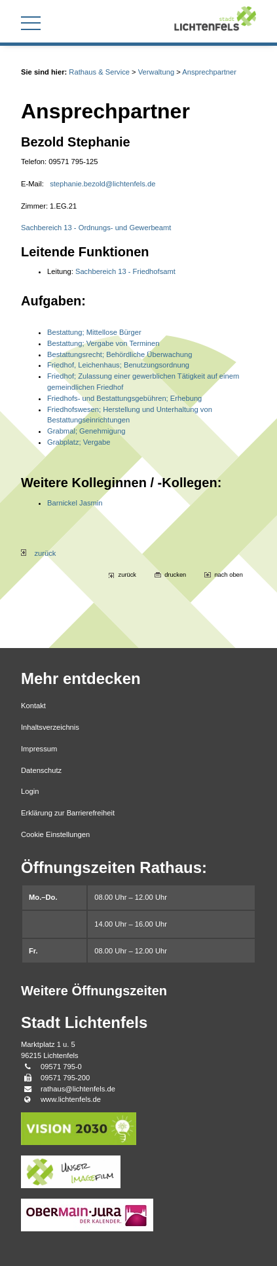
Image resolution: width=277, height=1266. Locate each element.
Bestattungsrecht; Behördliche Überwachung (119, 354)
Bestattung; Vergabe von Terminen (103, 343)
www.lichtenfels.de (71, 1099)
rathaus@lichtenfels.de (78, 1089)
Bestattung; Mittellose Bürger (94, 332)
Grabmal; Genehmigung (86, 431)
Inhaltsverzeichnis (50, 727)
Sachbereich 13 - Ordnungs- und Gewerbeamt (96, 227)
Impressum (39, 749)
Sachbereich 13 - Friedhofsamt (125, 271)
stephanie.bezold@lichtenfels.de (102, 184)
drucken (175, 575)
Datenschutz (41, 770)
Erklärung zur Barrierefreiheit (68, 813)
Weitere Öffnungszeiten (94, 991)
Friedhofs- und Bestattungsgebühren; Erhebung (124, 398)
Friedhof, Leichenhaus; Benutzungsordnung (118, 365)
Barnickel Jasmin (75, 503)
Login (30, 791)
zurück (38, 553)
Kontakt (33, 706)
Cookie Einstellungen (55, 834)
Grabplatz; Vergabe (78, 442)
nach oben (228, 575)
